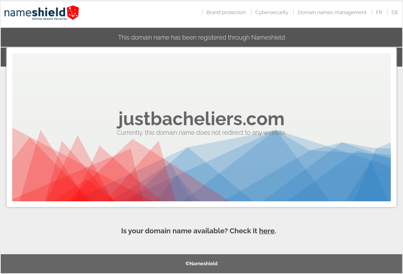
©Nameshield (202, 263)
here (267, 230)
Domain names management (331, 12)
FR (379, 12)
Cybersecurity (271, 12)
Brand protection (226, 12)
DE (395, 12)
